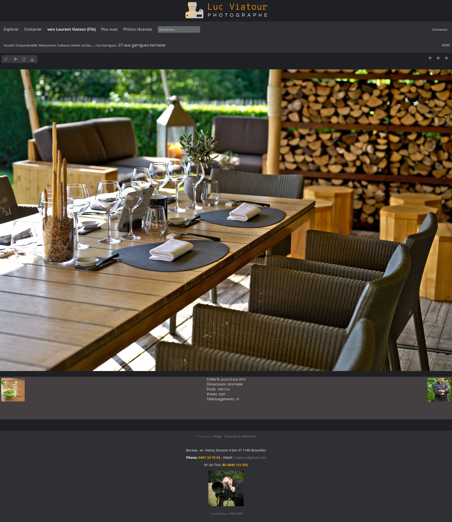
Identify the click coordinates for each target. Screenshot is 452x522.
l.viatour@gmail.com (250, 457)
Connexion (440, 29)
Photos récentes (137, 29)
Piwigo (218, 436)
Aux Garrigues (106, 45)
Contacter (33, 29)
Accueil (8, 45)
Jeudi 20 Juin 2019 (233, 379)
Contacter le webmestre (240, 436)
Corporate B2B (26, 45)
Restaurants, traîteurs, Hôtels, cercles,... (66, 45)
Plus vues (109, 29)
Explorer (11, 29)
